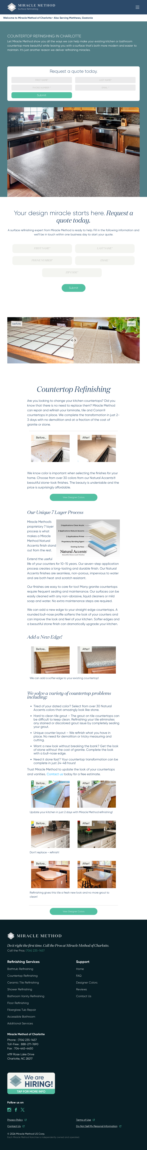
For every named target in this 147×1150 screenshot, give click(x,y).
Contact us (55, 774)
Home (80, 969)
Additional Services (20, 1023)
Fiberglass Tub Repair (21, 1009)
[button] (137, 7)
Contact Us (83, 996)
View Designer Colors (73, 497)
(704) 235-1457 (35, 950)
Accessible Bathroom (21, 1016)
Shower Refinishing (19, 989)
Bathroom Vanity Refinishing (25, 996)
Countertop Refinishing (22, 975)
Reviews (81, 989)
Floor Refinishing (18, 1003)
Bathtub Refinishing (20, 969)
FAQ (79, 975)
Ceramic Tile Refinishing (23, 982)
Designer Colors (86, 982)
